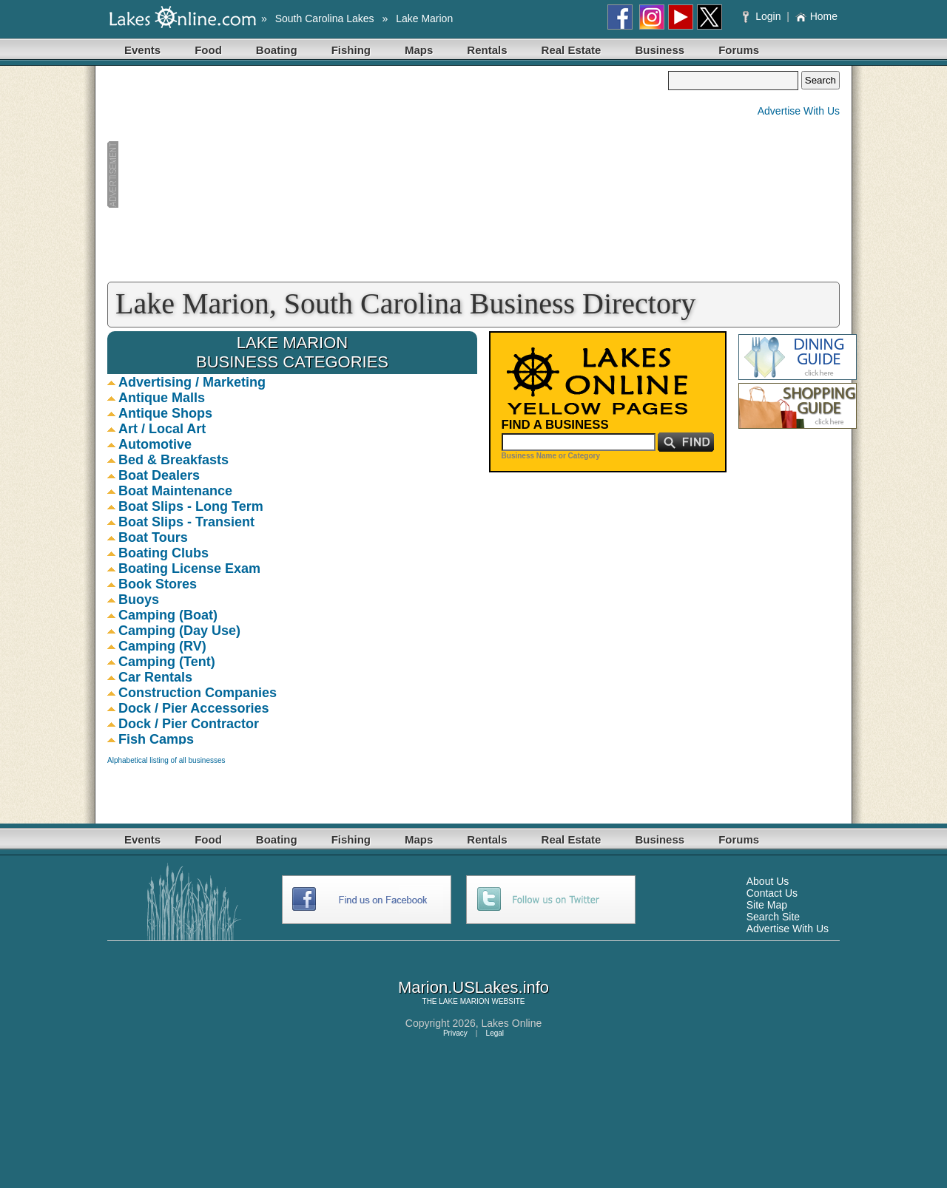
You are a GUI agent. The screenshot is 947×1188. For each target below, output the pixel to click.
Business (659, 50)
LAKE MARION (464, 1001)
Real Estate (571, 50)
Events (142, 50)
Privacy (455, 1033)
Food (208, 50)
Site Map (767, 905)
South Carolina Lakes (324, 18)
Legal (495, 1033)
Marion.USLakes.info (473, 987)
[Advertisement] (387, 174)
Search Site (773, 917)
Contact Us (772, 893)
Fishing (351, 50)
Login (763, 16)
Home (816, 16)
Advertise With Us (799, 111)
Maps (419, 50)
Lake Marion (424, 18)
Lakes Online (512, 1023)
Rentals (487, 50)
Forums (738, 50)
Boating (276, 50)
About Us (768, 881)
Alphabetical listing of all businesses (166, 760)
